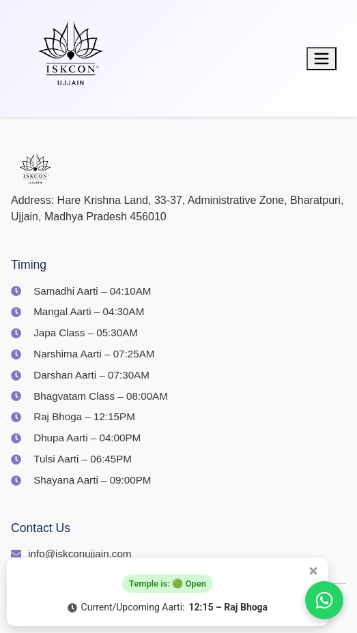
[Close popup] (313, 571)
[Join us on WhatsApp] (324, 600)
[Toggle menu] (321, 58)
